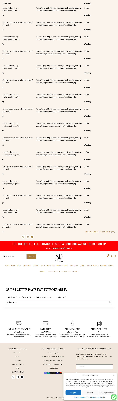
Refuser (90, 393)
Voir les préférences (107, 393)
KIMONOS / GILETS (62, 265)
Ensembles (27, 265)
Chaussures (66, 271)
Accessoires (54, 271)
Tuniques (35, 265)
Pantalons (74, 265)
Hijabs (43, 271)
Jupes (82, 265)
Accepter (73, 393)
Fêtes (19, 265)
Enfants (75, 271)
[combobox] (14, 256)
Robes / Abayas (10, 265)
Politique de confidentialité (81, 397)
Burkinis (103, 265)
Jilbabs (110, 265)
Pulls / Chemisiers (47, 265)
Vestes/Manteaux (92, 265)
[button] (114, 375)
